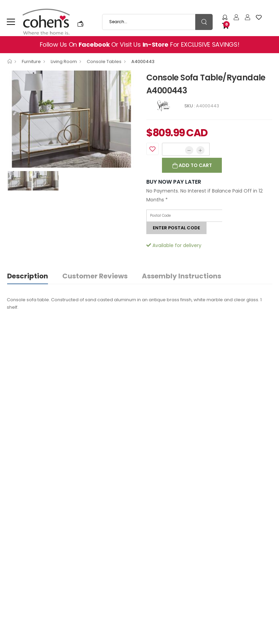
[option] (71, 119)
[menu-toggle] (11, 22)
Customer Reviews (95, 276)
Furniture (31, 61)
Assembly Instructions (181, 276)
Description (27, 276)
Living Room (64, 61)
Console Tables (104, 61)
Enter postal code (176, 228)
